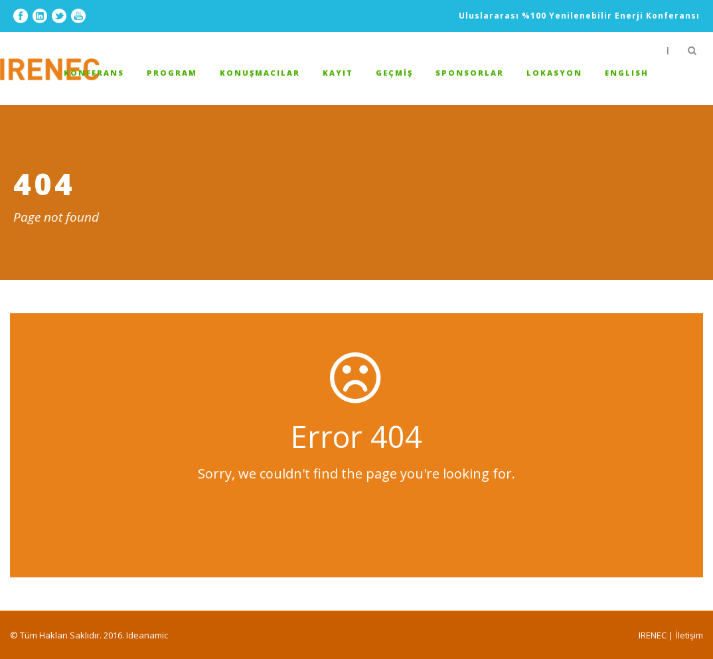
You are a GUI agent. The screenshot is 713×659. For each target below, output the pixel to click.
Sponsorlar (470, 73)
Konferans (94, 73)
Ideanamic (147, 635)
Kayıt (338, 73)
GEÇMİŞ (394, 73)
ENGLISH (627, 73)
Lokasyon (554, 73)
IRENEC (653, 635)
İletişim (689, 635)
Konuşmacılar (260, 73)
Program (172, 73)
